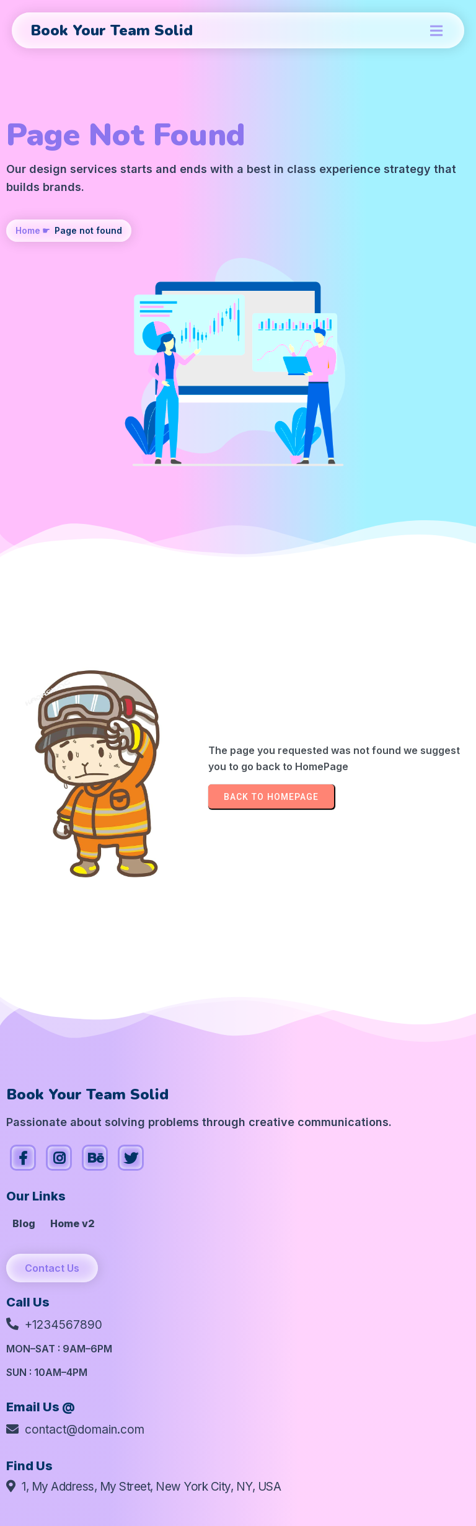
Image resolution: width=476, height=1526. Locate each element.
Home (27, 230)
